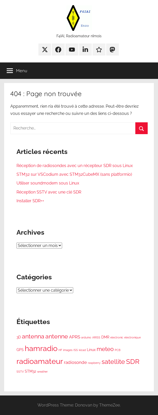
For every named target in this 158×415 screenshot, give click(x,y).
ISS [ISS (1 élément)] (75, 350)
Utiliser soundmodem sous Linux (47, 183)
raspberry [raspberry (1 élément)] (94, 362)
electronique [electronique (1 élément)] (132, 337)
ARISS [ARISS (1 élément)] (96, 337)
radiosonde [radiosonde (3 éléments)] (75, 362)
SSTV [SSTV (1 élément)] (20, 371)
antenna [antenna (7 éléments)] (33, 336)
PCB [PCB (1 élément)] (117, 350)
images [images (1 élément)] (67, 350)
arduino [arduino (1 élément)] (86, 337)
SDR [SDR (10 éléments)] (132, 361)
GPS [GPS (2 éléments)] (20, 350)
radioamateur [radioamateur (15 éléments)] (39, 361)
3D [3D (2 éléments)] (18, 337)
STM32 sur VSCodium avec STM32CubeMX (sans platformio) (74, 174)
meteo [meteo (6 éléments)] (105, 349)
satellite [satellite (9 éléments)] (113, 361)
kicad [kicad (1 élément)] (82, 350)
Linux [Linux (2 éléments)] (91, 350)
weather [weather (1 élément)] (42, 371)
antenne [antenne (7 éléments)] (56, 336)
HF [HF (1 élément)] (60, 350)
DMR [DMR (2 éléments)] (105, 337)
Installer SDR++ (30, 200)
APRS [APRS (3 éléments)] (74, 336)
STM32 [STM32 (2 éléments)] (30, 371)
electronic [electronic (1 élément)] (116, 337)
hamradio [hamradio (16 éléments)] (41, 348)
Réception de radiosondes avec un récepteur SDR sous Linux (74, 165)
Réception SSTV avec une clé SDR (48, 192)
